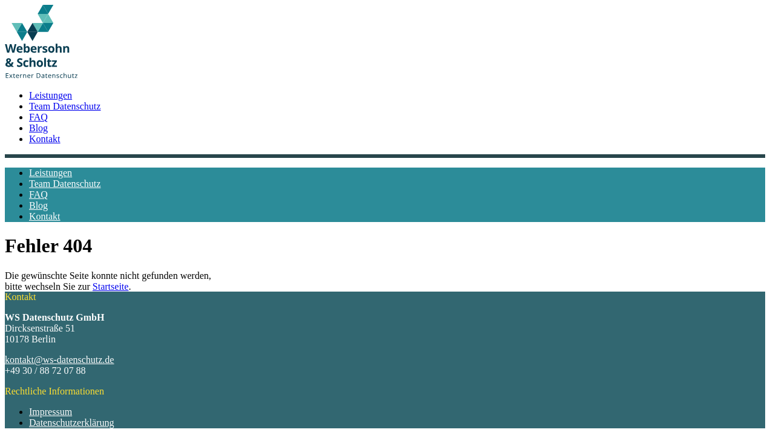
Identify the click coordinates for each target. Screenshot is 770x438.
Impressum (50, 412)
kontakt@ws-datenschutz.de (59, 360)
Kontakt (45, 139)
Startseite (111, 286)
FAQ (38, 117)
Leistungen (50, 95)
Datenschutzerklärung (71, 422)
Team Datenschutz (64, 106)
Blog (38, 128)
